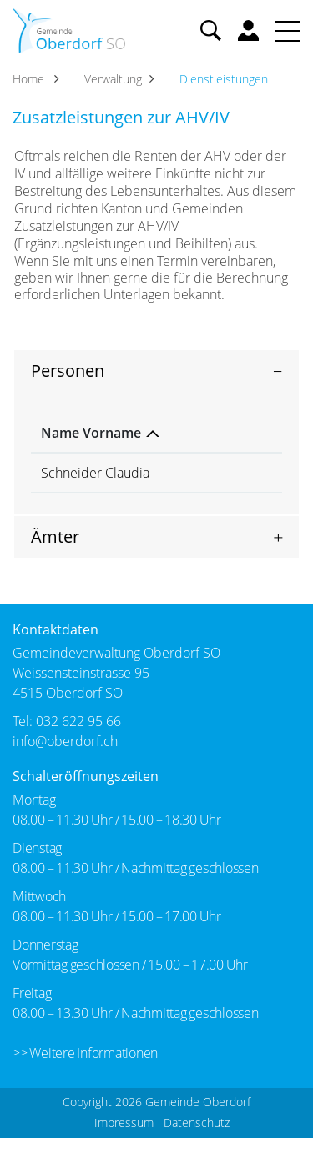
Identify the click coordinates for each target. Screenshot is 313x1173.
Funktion (164, 450)
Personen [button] (67, 370)
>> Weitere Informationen (85, 1088)
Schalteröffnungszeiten (86, 811)
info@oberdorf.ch (65, 776)
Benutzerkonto (248, 30)
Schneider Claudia (71, 499)
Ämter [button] (55, 571)
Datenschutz (197, 1157)
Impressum (124, 1157)
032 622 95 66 (78, 756)
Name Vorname (70, 441)
